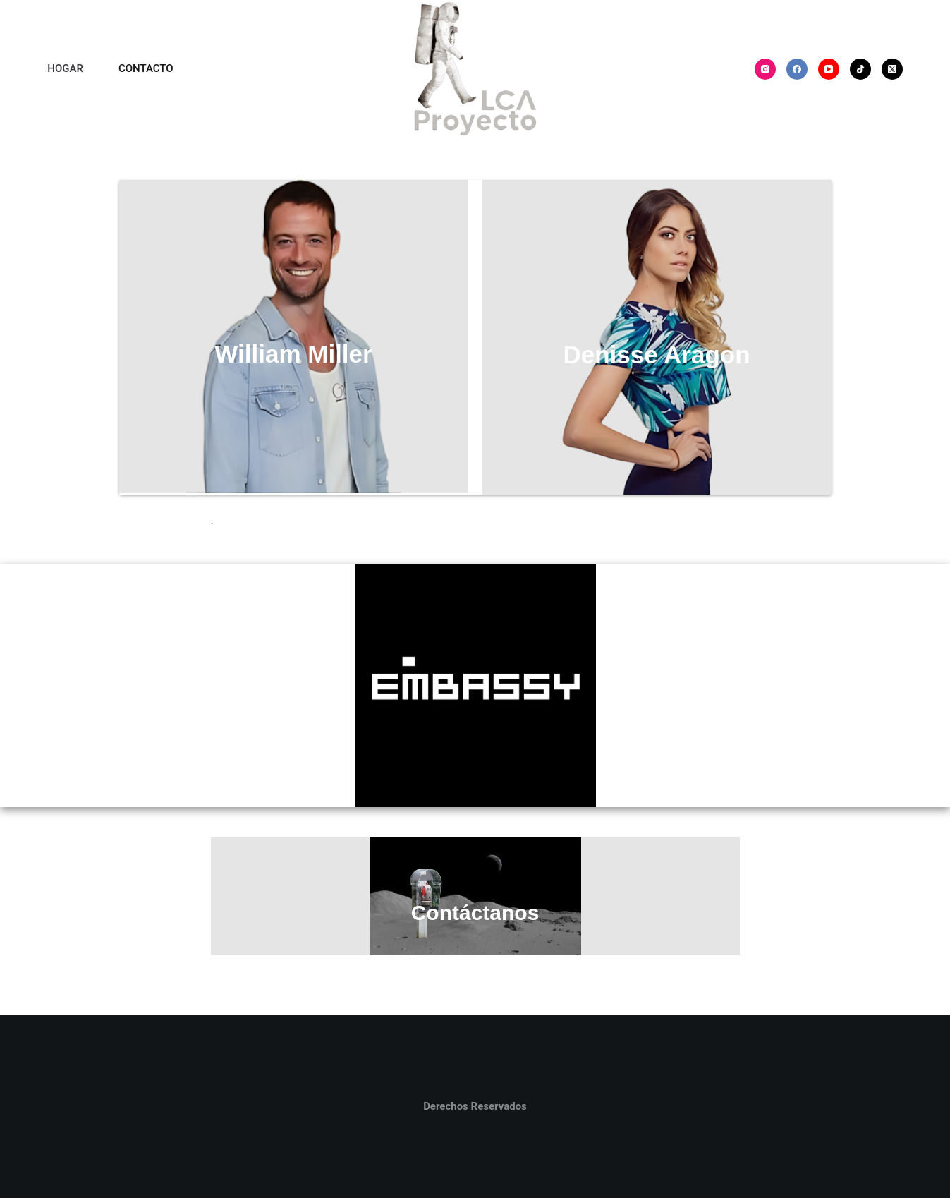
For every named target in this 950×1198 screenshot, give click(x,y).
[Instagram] (765, 69)
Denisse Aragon (656, 354)
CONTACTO (145, 68)
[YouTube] (828, 69)
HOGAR (65, 68)
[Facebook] (797, 69)
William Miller (293, 354)
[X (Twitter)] (892, 69)
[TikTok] (860, 69)
